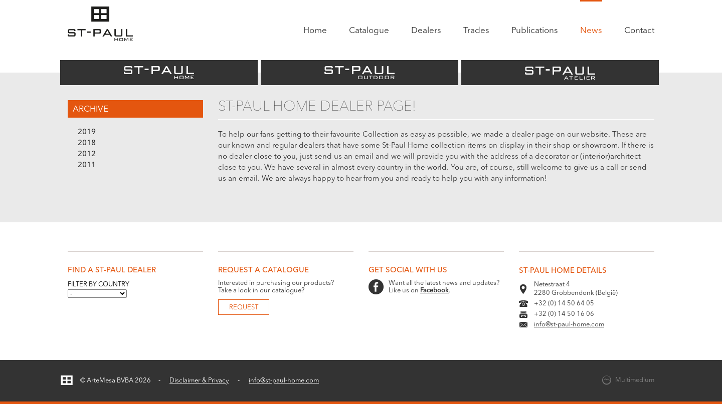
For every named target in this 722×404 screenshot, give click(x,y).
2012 (87, 154)
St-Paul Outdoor (359, 72)
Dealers (426, 31)
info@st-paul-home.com (569, 324)
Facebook (434, 290)
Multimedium (634, 380)
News (591, 31)
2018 (87, 143)
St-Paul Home (159, 72)
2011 (87, 165)
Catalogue (369, 31)
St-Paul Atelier (560, 72)
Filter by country (98, 284)
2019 (87, 132)
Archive (90, 109)
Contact (639, 31)
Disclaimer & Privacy (199, 380)
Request (243, 307)
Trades (476, 31)
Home (315, 31)
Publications (534, 31)
